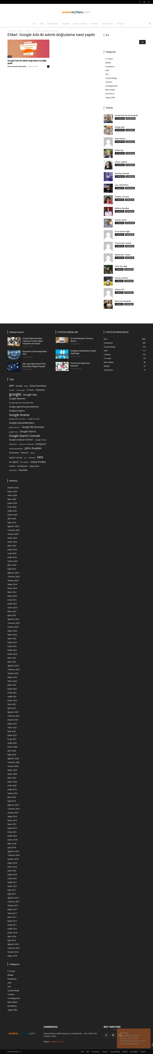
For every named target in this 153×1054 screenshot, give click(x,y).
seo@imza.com (56, 1041)
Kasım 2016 (12, 932)
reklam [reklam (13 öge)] (32, 453)
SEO (34, 23)
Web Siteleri (110, 89)
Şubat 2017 (12, 921)
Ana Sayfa (11, 31)
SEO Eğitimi (107, 23)
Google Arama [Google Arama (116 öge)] (19, 414)
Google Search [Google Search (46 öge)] (28, 431)
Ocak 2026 (12, 507)
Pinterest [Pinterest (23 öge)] (24, 452)
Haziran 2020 (13, 766)
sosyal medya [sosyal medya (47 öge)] (38, 461)
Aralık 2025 (12, 511)
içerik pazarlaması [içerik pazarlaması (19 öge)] (16, 448)
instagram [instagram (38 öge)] (40, 444)
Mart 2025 (12, 545)
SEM (42, 23)
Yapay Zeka (110, 97)
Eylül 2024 (12, 569)
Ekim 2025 (12, 518)
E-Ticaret (109, 59)
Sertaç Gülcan (121, 278)
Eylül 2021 (12, 708)
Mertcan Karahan (123, 301)
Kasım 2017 (12, 886)
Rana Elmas (120, 138)
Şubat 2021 (12, 735)
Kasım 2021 (12, 700)
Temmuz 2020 (14, 762)
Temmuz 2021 (14, 716)
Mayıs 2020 (12, 770)
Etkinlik (94, 23)
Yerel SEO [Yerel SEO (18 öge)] (13, 470)
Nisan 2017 (12, 913)
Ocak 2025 (12, 553)
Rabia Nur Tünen (122, 254)
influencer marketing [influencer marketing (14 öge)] (26, 444)
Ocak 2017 (12, 925)
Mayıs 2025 (12, 538)
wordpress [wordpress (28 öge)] (22, 466)
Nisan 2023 (12, 634)
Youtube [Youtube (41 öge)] (22, 470)
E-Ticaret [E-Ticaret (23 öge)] (30, 390)
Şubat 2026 (12, 503)
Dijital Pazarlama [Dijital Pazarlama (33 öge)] (37, 385)
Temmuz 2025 (14, 530)
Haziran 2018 (13, 859)
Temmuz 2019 (14, 809)
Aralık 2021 (12, 696)
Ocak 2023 (12, 646)
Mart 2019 (12, 824)
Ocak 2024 (12, 600)
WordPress (109, 93)
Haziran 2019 (13, 812)
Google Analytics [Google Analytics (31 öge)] (17, 410)
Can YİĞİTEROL (122, 185)
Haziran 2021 (13, 720)
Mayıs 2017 (12, 909)
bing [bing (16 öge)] (26, 386)
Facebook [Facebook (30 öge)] (40, 390)
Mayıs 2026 (12, 491)
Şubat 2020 (12, 781)
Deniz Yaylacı (121, 162)
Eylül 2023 (12, 615)
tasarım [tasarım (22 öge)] (12, 466)
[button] (150, 24)
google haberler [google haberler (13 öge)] (14, 427)
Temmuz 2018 (14, 855)
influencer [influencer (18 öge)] (13, 444)
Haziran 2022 (13, 673)
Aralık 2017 (12, 882)
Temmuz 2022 (14, 669)
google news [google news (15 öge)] (13, 432)
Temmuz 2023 (14, 623)
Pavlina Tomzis (122, 196)
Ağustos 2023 (13, 619)
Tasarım (66, 23)
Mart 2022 (12, 685)
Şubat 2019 (12, 828)
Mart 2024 (12, 592)
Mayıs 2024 (12, 584)
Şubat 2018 (12, 874)
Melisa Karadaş (122, 208)
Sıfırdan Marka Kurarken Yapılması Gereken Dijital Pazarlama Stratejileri (33, 341)
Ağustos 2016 (13, 944)
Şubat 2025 (12, 549)
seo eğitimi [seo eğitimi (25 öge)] (13, 462)
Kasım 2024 (12, 561)
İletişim (120, 23)
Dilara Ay (119, 150)
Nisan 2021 (12, 727)
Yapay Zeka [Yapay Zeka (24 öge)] (34, 466)
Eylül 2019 (12, 801)
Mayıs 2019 (12, 816)
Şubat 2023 (12, 642)
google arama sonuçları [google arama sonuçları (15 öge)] (17, 419)
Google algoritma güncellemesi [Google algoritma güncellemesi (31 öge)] (24, 406)
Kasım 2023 (12, 607)
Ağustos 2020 (13, 758)
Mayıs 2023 (12, 631)
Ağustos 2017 (13, 898)
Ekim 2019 (12, 797)
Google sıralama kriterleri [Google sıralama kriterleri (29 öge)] (21, 439)
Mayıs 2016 (12, 956)
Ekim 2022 (12, 658)
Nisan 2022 (12, 681)
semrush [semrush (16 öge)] (32, 458)
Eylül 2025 (12, 522)
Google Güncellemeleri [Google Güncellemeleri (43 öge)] (21, 422)
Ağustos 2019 (13, 805)
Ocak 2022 (12, 692)
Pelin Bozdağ (121, 266)
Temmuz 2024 (14, 576)
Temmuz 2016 (14, 948)
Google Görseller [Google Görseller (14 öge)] (33, 419)
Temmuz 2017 (14, 901)
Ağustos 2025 (13, 526)
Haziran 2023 (13, 627)
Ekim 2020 (12, 750)
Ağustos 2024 (13, 572)
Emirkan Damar (122, 173)
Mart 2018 (12, 870)
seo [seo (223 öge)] (40, 457)
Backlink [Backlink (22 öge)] (19, 386)
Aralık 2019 (12, 789)
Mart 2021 (12, 731)
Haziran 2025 (13, 534)
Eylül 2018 (12, 847)
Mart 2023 (12, 638)
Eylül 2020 (12, 754)
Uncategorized (111, 86)
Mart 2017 (12, 917)
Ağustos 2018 (13, 851)
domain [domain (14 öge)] (11, 390)
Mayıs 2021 (12, 723)
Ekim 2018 (12, 843)
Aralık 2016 (12, 928)
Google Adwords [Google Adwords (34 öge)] (17, 398)
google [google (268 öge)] (15, 394)
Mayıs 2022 (12, 677)
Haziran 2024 (13, 580)
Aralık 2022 (12, 650)
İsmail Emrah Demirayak (17, 66)
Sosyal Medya (80, 23)
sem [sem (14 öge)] (25, 458)
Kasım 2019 (12, 793)
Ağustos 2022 (13, 665)
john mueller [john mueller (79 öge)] (33, 448)
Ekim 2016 (12, 936)
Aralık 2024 (12, 557)
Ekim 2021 (12, 704)
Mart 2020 (12, 778)
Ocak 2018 (12, 878)
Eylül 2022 (12, 661)
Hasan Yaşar (120, 220)
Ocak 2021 (12, 739)
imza (20, 1052)
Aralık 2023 (12, 603)
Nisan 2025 (12, 542)
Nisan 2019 (12, 820)
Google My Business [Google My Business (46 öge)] (33, 426)
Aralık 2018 (12, 836)
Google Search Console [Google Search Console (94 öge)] (24, 435)
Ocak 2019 (12, 832)
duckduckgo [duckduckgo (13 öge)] (20, 390)
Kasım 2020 (12, 747)
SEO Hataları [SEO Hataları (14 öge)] (24, 462)
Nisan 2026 (12, 495)
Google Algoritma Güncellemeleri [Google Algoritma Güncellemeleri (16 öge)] (21, 403)
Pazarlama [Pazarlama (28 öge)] (14, 452)
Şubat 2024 (12, 596)
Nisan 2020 (12, 774)
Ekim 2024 (12, 565)
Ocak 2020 (12, 785)
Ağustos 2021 (13, 712)
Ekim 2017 (12, 890)
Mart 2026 (12, 499)
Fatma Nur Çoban (123, 243)
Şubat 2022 (12, 689)
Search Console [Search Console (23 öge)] (15, 457)
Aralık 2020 (12, 743)
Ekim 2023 (12, 611)
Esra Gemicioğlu (122, 231)
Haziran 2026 (13, 487)
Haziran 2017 (13, 905)
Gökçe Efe (119, 289)
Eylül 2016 (12, 940)
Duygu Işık (119, 127)
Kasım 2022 (12, 654)
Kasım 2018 (12, 839)
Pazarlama (52, 23)
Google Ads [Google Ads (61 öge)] (30, 394)
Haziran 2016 (13, 952)
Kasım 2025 (12, 514)
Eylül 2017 (12, 894)
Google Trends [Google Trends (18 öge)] (40, 440)
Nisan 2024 (12, 588)
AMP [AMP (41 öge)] (11, 385)
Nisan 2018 (12, 867)
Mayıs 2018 (12, 863)
